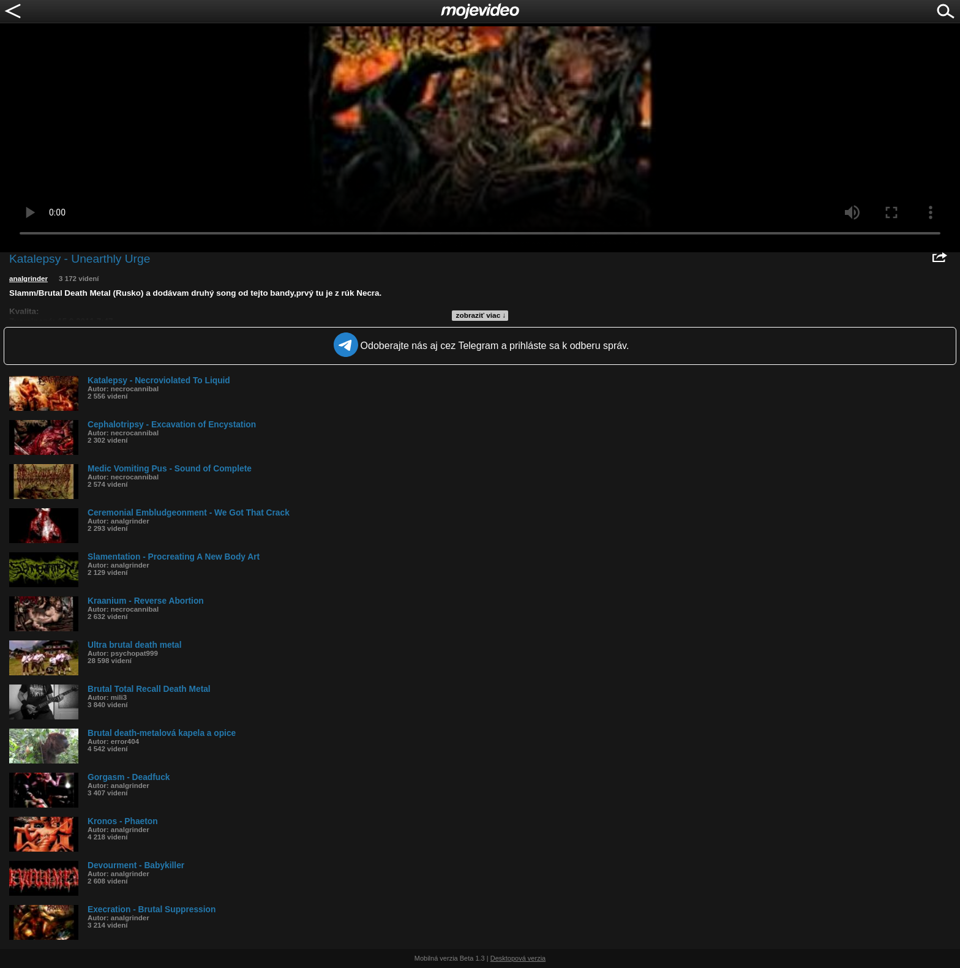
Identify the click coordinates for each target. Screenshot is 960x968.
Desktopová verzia (518, 958)
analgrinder (28, 278)
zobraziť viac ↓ (481, 315)
